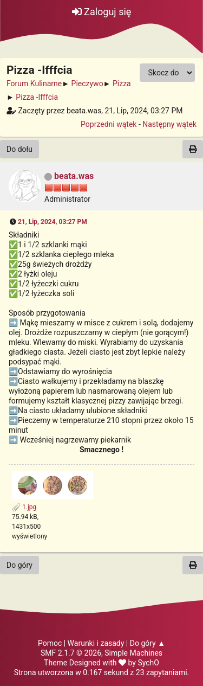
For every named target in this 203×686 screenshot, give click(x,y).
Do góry (19, 565)
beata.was (74, 176)
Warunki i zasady (96, 643)
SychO (148, 662)
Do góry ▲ (147, 643)
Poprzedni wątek (108, 124)
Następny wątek (169, 124)
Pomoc (50, 643)
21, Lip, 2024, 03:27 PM (52, 222)
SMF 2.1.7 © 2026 (71, 653)
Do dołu (19, 149)
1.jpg (24, 507)
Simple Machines (133, 653)
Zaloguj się (102, 11)
